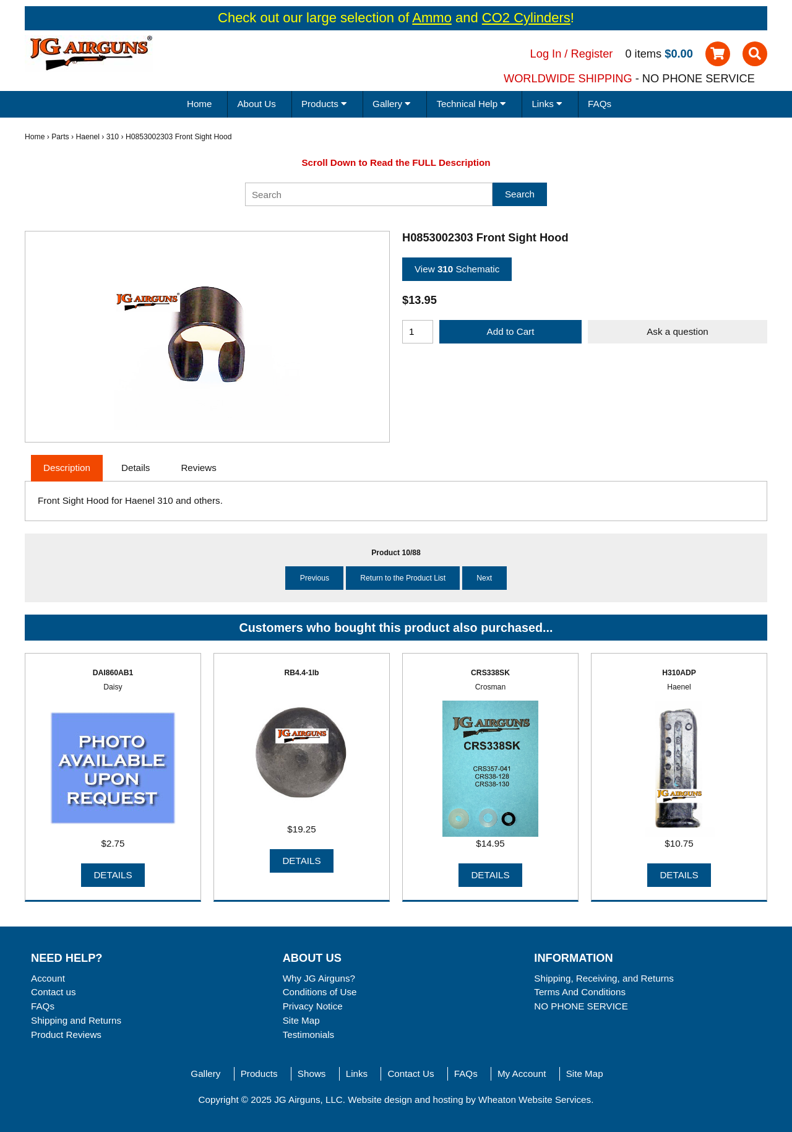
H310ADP (679, 672)
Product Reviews (66, 1034)
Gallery (205, 1073)
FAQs (599, 103)
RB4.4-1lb (301, 672)
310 (112, 136)
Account (48, 978)
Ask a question (677, 331)
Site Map (301, 1020)
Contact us (53, 992)
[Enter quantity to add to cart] (417, 331)
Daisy (112, 687)
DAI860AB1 (113, 672)
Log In (546, 53)
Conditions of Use (320, 992)
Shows (312, 1073)
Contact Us (410, 1073)
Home (199, 103)
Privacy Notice (313, 1006)
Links (357, 1073)
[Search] (369, 194)
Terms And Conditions (580, 992)
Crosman (490, 687)
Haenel (87, 136)
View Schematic (457, 269)
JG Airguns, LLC (308, 1099)
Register (592, 53)
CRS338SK (490, 672)
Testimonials (309, 1034)
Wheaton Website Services (534, 1099)
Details (112, 875)
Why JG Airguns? (319, 978)
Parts (60, 136)
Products (259, 1073)
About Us (256, 103)
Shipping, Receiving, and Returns (603, 978)
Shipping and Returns (76, 1020)
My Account (521, 1073)
